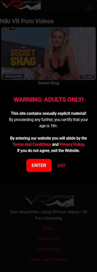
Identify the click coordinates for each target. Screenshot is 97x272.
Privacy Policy (71, 144)
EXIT (61, 165)
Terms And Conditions (31, 144)
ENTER (39, 165)
